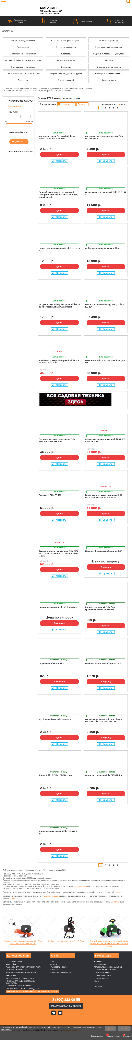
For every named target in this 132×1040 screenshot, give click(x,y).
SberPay (82, 1019)
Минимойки (11, 964)
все (125, 104)
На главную (99, 961)
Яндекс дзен (66, 1013)
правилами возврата (51, 896)
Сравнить (59, 161)
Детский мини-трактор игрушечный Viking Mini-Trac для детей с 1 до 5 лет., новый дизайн (109, 943)
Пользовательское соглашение (108, 967)
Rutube (73, 1013)
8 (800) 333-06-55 (66, 1000)
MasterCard (56, 1019)
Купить (59, 154)
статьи (116, 902)
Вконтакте (53, 1013)
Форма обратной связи (60, 972)
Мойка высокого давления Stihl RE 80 (66, 941)
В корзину (105, 567)
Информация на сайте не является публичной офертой (32, 991)
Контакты (54, 964)
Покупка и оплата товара (105, 970)
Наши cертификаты (58, 967)
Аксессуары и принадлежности (20, 978)
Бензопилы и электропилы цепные (21, 972)
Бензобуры (11, 975)
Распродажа (14, 106)
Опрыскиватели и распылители (20, 986)
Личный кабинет (101, 964)
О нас (52, 961)
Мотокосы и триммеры (16, 970)
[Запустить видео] (26, 928)
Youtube (60, 1013)
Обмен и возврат (101, 978)
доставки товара (80, 886)
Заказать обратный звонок (66, 1006)
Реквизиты (54, 970)
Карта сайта (99, 986)
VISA (46, 1019)
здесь (118, 892)
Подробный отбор (18, 132)
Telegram (79, 1013)
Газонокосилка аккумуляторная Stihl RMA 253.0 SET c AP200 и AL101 (22, 942)
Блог (96, 984)
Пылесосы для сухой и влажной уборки (24, 967)
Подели (69, 1019)
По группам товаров (15, 961)
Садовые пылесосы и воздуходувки (22, 989)
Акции (96, 981)
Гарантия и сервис (102, 972)
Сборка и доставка (102, 975)
